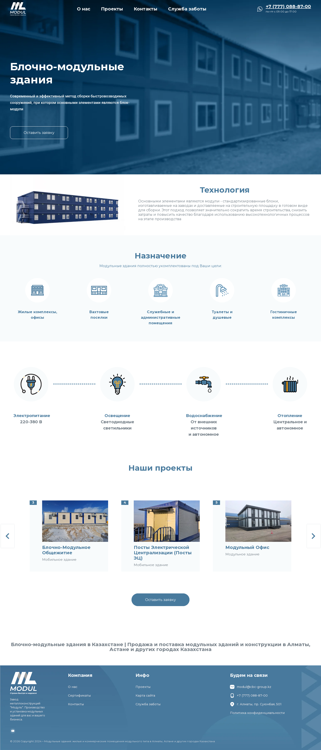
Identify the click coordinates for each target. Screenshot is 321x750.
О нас (83, 9)
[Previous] (7, 536)
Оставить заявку (39, 133)
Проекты (112, 9)
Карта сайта (145, 696)
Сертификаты (79, 696)
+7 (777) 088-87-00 (249, 695)
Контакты (145, 9)
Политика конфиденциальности (257, 713)
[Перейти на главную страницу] (18, 9)
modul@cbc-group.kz (250, 687)
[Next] (313, 536)
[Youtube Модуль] (12, 731)
